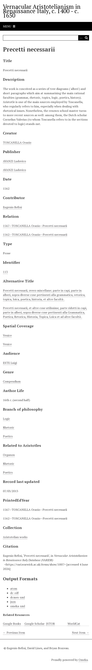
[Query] (46, 38)
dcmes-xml (17, 597)
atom (13, 589)
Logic (6, 419)
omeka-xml (17, 606)
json (13, 602)
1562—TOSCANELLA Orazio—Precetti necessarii (35, 235)
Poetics (8, 436)
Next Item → (80, 633)
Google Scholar (34, 624)
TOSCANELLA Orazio (17, 142)
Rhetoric (8, 427)
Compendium (12, 381)
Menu (7, 26)
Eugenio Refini (12, 207)
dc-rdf (14, 593)
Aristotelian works (15, 537)
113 (5, 272)
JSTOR (50, 624)
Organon (9, 455)
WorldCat (74, 624)
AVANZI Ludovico (14, 161)
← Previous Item (14, 633)
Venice (7, 335)
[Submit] (86, 38)
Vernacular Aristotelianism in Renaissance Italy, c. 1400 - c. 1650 (42, 11)
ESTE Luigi (10, 363)
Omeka (83, 660)
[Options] (81, 38)
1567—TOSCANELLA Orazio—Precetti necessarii (35, 226)
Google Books (12, 624)
